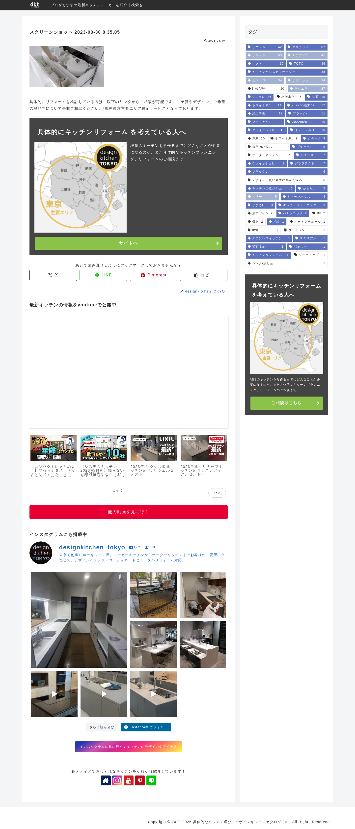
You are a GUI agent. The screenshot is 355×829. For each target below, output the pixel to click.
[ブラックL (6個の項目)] (287, 172)
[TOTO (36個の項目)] (307, 64)
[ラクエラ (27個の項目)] (308, 89)
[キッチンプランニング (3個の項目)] (302, 205)
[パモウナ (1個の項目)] (307, 247)
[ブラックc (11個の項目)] (307, 113)
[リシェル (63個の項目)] (265, 55)
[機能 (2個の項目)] (256, 222)
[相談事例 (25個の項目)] (289, 97)
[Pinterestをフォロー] (140, 780)
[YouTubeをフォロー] (129, 780)
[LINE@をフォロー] (151, 780)
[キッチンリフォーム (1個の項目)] (268, 255)
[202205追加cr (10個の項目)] (306, 122)
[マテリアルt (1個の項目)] (310, 238)
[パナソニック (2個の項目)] (292, 213)
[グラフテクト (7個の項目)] (308, 163)
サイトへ (128, 243)
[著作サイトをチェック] (106, 780)
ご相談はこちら (286, 403)
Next (217, 492)
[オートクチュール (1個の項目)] (308, 222)
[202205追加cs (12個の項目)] (306, 105)
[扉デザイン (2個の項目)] (260, 213)
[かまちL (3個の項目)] (260, 205)
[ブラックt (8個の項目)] (309, 147)
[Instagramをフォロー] (117, 780)
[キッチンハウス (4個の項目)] (304, 197)
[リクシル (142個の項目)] (265, 47)
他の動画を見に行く (128, 511)
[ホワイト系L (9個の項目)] (284, 138)
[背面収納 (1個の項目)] (266, 247)
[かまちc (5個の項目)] (312, 188)
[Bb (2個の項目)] (319, 213)
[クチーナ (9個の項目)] (314, 138)
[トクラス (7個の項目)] (311, 155)
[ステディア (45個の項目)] (306, 55)
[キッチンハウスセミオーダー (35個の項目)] (287, 72)
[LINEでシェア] (103, 275)
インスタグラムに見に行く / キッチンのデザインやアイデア (128, 747)
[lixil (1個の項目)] (263, 230)
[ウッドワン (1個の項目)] (305, 230)
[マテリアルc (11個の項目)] (265, 122)
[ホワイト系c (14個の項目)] (265, 105)
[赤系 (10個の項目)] (256, 138)
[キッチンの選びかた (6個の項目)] (270, 188)
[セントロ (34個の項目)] (265, 80)
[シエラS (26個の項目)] (260, 97)
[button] (203, 275)
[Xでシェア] (53, 275)
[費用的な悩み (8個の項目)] (267, 147)
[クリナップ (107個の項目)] (306, 47)
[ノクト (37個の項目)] (266, 64)
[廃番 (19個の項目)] (316, 97)
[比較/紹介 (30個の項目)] (266, 89)
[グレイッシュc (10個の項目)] (266, 130)
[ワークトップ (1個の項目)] (310, 255)
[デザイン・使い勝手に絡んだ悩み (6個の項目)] (287, 180)
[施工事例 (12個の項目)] (265, 113)
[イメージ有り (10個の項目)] (308, 130)
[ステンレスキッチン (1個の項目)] (269, 238)
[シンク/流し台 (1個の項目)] (287, 263)
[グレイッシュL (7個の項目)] (266, 163)
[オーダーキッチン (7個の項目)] (269, 155)
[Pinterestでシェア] (153, 275)
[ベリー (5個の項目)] (262, 197)
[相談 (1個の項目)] (277, 222)
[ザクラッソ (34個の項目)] (306, 80)
